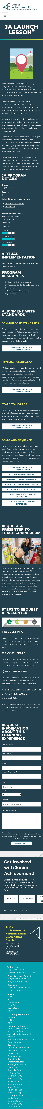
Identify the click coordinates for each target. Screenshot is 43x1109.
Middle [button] (10, 1020)
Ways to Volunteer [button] (16, 970)
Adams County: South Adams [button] (20, 1039)
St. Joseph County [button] (15, 1095)
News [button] (9, 1011)
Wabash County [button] (14, 1104)
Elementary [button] (12, 1017)
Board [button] (10, 999)
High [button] (9, 1023)
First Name (7, 745)
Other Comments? (10, 810)
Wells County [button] (13, 1107)
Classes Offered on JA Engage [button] (21, 972)
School (5, 800)
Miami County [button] (13, 1081)
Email (5, 764)
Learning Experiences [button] (19, 1015)
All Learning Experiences (21, 474)
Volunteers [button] (13, 967)
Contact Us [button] (12, 952)
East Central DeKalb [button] (16, 1051)
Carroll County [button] (14, 1042)
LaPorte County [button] (14, 1076)
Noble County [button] (13, 1087)
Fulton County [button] (14, 1056)
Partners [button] (12, 985)
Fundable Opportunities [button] (18, 988)
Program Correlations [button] (17, 981)
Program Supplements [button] (18, 979)
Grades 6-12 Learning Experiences (21, 484)
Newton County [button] (14, 1084)
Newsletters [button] (13, 1008)
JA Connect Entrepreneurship (18, 282)
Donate (11, 899)
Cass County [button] (13, 1045)
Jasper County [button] (14, 1067)
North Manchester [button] (15, 1090)
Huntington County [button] (16, 1065)
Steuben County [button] (15, 1101)
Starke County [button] (14, 1098)
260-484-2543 (12, 954)
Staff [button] (9, 997)
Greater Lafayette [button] (15, 1062)
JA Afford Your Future (14, 204)
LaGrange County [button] (15, 1073)
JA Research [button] (13, 1002)
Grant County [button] (13, 1059)
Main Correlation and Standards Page (21, 348)
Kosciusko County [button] (15, 1070)
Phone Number (9, 772)
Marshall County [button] (14, 1079)
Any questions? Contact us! (15, 910)
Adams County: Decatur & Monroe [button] (19, 1035)
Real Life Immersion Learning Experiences (21, 495)
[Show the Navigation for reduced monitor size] (5, 15)
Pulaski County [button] (14, 1093)
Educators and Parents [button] (19, 976)
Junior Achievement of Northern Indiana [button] (17, 1030)
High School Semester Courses (21, 489)
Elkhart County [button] (14, 1053)
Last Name (7, 753)
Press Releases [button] (14, 1005)
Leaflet (17, 919)
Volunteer (27, 899)
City (3, 782)
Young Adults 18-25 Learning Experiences (21, 503)
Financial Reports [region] (15, 991)
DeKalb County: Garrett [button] (18, 1048)
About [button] (10, 994)
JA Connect (10, 207)
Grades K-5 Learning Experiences (21, 479)
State (4, 791)
